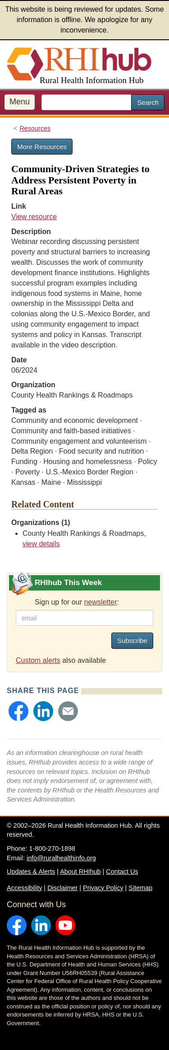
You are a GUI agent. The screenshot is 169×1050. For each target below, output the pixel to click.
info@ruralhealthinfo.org (61, 858)
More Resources (42, 146)
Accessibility (24, 887)
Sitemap (140, 887)
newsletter (100, 602)
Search (148, 102)
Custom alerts (38, 660)
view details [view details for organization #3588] (41, 544)
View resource (34, 216)
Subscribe (132, 640)
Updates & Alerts (31, 871)
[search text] (86, 102)
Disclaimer (62, 887)
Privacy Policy (103, 887)
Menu (19, 101)
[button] (18, 711)
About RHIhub (80, 871)
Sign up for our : (77, 602)
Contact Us (122, 871)
